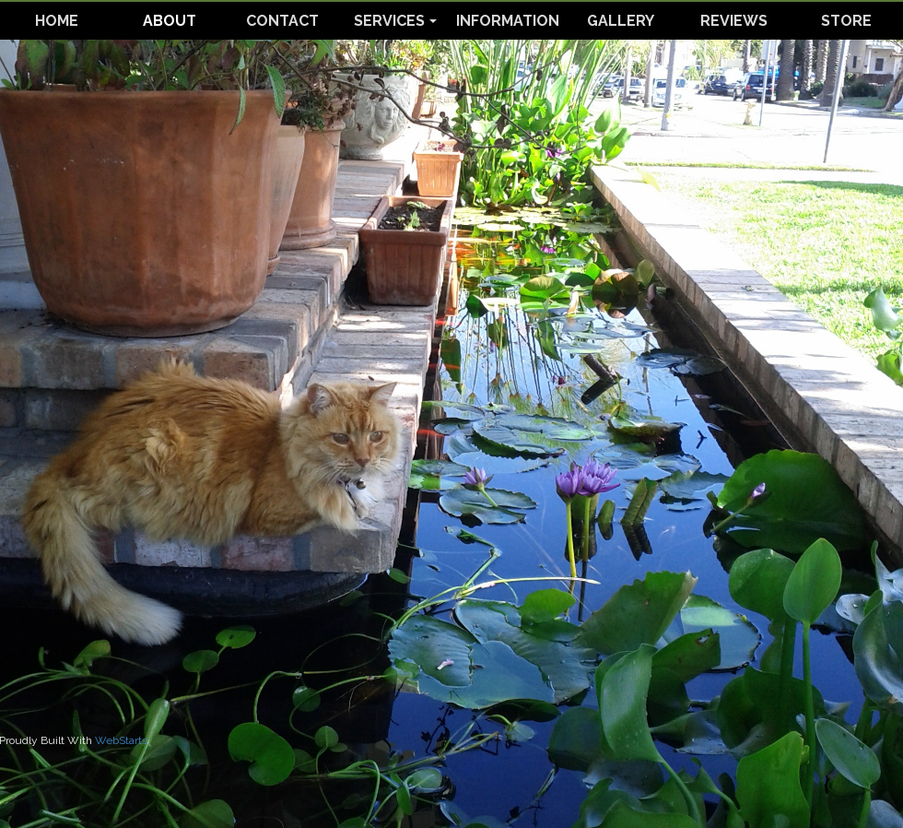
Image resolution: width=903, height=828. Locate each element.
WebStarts (121, 740)
